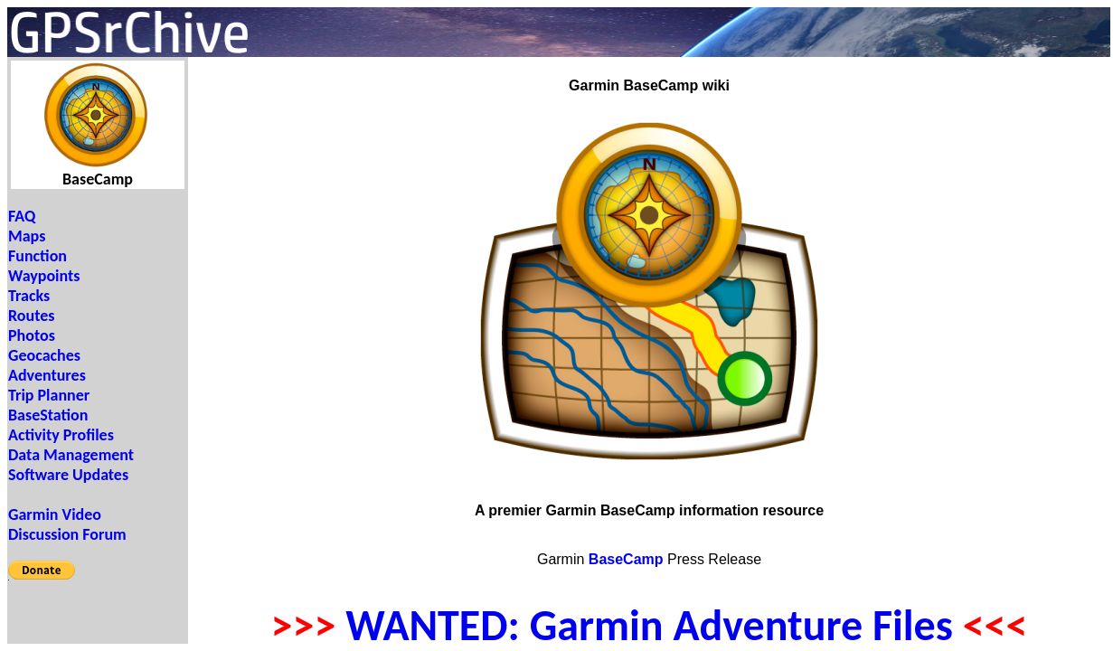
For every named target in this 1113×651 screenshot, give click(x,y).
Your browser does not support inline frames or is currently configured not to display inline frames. (97, 350)
